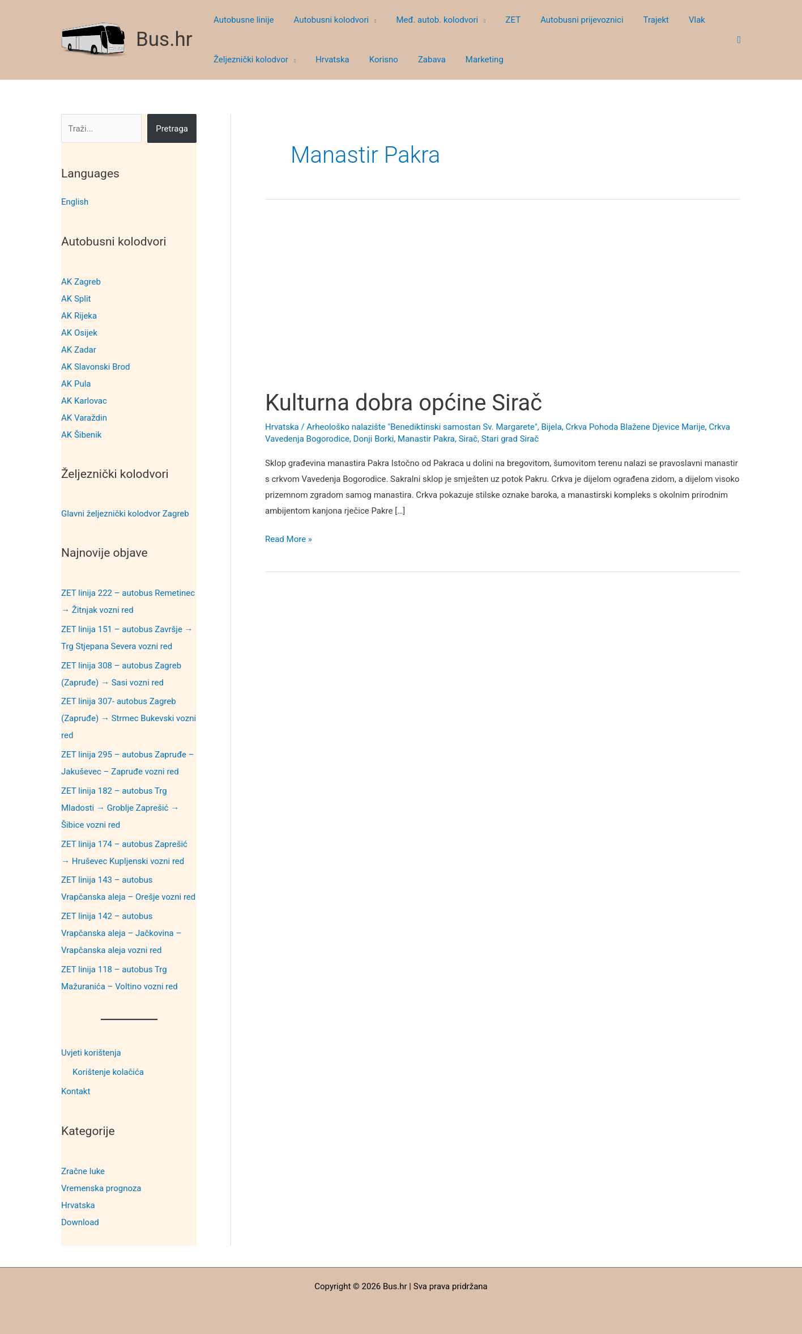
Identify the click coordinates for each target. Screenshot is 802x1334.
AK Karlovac (84, 400)
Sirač (468, 439)
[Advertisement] (503, 305)
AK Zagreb (81, 281)
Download (80, 1221)
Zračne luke (83, 1169)
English (75, 202)
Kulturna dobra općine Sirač (403, 402)
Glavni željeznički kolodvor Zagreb (125, 513)
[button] (368, 20)
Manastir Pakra (426, 439)
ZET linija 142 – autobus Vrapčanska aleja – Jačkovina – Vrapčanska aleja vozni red (121, 932)
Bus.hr (164, 39)
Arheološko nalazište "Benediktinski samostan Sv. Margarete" (421, 427)
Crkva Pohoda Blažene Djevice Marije (635, 427)
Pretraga (172, 129)
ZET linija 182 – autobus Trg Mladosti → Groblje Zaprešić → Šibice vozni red (120, 807)
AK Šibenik (81, 434)
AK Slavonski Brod (95, 366)
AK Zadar (78, 349)
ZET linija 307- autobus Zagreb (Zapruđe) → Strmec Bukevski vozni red (128, 718)
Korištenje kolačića (108, 1071)
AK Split (76, 298)
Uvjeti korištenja (91, 1052)
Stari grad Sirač (510, 439)
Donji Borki (373, 439)
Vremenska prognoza (101, 1186)
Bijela (551, 427)
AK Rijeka (79, 315)
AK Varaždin (84, 417)
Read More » (288, 540)
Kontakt (76, 1091)
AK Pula (76, 383)
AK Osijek (79, 332)
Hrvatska (78, 1204)
